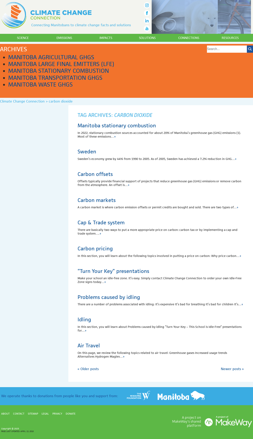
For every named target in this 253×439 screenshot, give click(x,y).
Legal (45, 413)
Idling (84, 319)
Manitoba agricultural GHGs (51, 57)
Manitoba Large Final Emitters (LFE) (61, 64)
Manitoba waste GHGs (40, 84)
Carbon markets (97, 200)
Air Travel (89, 345)
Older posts (88, 369)
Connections (188, 38)
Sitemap (33, 413)
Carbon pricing (95, 248)
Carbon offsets (95, 174)
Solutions (147, 38)
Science (23, 38)
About (5, 413)
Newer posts (232, 369)
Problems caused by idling (109, 297)
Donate (71, 413)
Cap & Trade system (101, 222)
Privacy (57, 413)
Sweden (87, 151)
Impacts (105, 38)
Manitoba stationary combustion (58, 70)
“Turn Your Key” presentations (113, 271)
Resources (230, 38)
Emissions (64, 38)
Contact (18, 413)
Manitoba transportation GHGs (55, 77)
